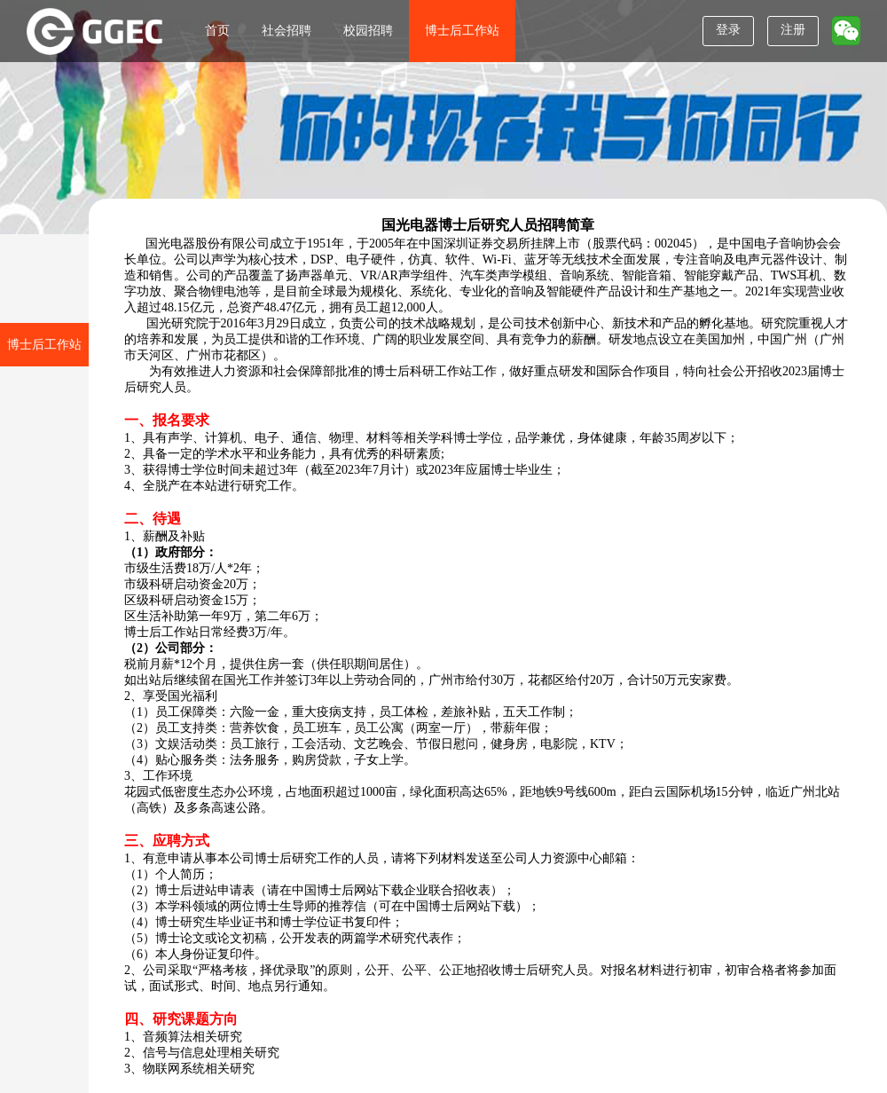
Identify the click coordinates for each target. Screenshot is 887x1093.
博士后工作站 (462, 30)
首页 (217, 30)
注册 (793, 29)
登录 (728, 29)
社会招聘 (286, 30)
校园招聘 (368, 30)
